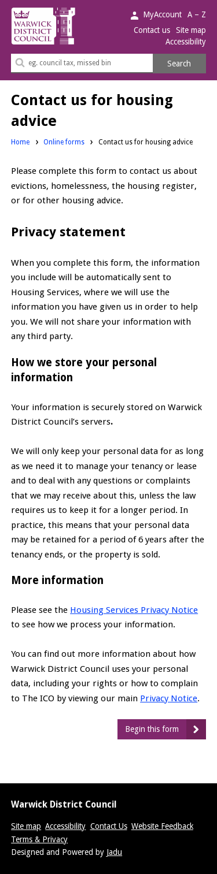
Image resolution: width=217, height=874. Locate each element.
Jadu (114, 852)
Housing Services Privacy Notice (134, 610)
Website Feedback (162, 826)
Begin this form (152, 729)
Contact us (152, 30)
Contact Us (108, 826)
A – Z (196, 14)
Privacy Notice (168, 698)
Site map (191, 30)
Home (20, 142)
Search (179, 63)
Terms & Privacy (39, 839)
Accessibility (185, 41)
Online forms (63, 142)
